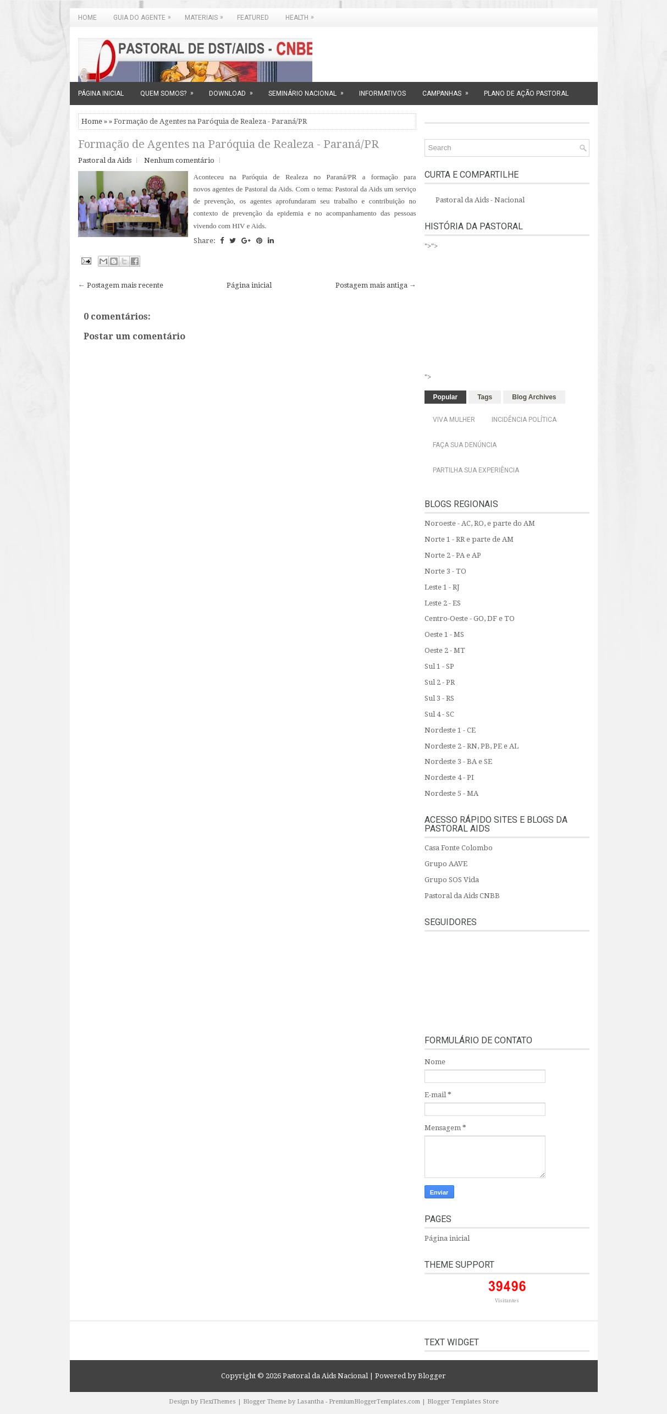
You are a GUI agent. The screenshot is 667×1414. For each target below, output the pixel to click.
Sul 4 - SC (439, 714)
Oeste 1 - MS (444, 634)
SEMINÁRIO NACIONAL (309, 89)
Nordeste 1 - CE (450, 730)
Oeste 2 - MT (445, 650)
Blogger (432, 1376)
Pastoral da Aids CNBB (462, 896)
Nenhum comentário (179, 160)
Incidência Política (524, 419)
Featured (253, 17)
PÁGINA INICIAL (101, 93)
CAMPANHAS (449, 89)
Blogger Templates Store (463, 1401)
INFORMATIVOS (382, 93)
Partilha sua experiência (476, 470)
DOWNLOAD (234, 89)
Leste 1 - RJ (442, 587)
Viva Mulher (454, 419)
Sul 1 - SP (439, 666)
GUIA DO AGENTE (145, 14)
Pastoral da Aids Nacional (325, 1376)
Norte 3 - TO (445, 571)
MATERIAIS (207, 14)
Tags (484, 397)
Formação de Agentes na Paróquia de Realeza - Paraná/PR (228, 144)
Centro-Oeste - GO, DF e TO (470, 618)
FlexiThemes (218, 1401)
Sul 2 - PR (440, 682)
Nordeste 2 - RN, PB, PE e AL (472, 746)
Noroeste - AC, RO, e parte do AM (480, 523)
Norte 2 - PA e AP (453, 555)
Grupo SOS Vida (452, 880)
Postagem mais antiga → (375, 285)
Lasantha (310, 1401)
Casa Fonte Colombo (459, 848)
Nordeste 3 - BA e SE (458, 761)
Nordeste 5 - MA (451, 793)
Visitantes (507, 1300)
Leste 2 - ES (443, 603)
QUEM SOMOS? (170, 89)
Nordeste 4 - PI (449, 777)
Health (302, 14)
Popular (445, 397)
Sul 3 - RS (439, 698)
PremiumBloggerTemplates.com (374, 1401)
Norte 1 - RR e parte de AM (469, 539)
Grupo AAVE (446, 864)
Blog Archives (534, 397)
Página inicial (249, 285)
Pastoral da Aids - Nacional (480, 200)
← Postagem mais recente (120, 285)
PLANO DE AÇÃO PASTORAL (526, 93)
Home (87, 17)
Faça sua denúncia (465, 445)
